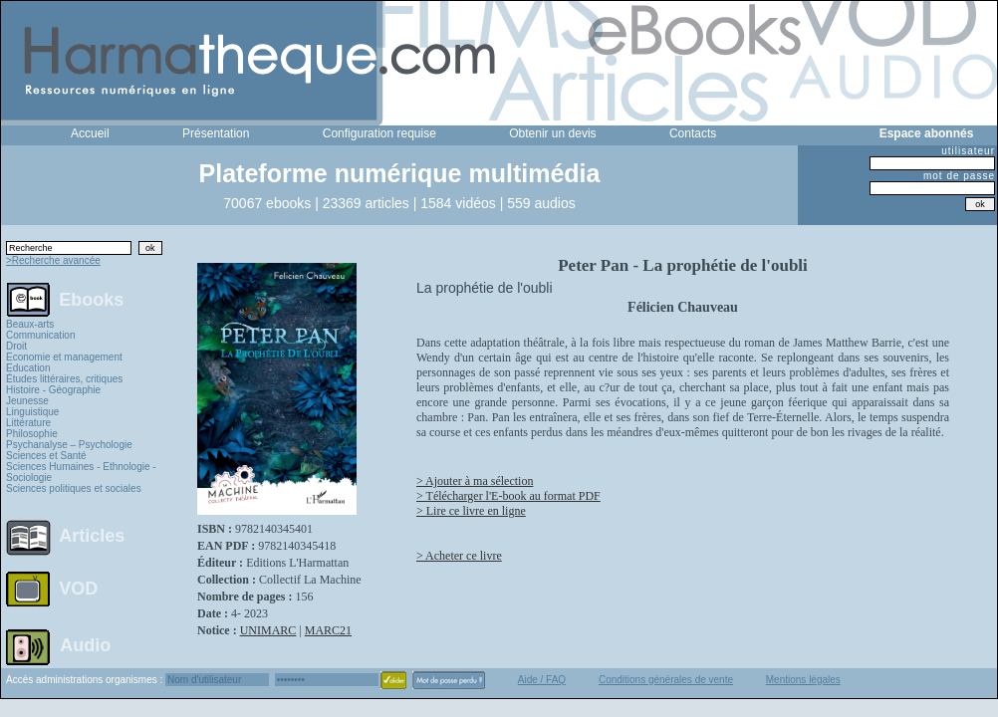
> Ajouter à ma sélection (474, 481)
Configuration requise (379, 133)
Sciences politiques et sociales (73, 488)
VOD (78, 588)
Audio (85, 644)
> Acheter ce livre (459, 556)
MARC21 (328, 630)
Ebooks (91, 299)
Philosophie (32, 433)
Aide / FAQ (542, 679)
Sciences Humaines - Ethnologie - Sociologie (81, 472)
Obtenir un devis (552, 133)
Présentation (215, 133)
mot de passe (959, 175)
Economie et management (64, 357)
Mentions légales (803, 679)
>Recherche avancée (53, 260)
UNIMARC (268, 630)
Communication (40, 335)
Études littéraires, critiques (64, 378)
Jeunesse (27, 400)
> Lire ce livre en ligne (471, 511)
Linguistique (32, 411)
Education (28, 367)
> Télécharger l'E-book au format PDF (508, 496)
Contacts (692, 133)
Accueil (90, 133)
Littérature (28, 422)
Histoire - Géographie (53, 389)
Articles (92, 536)
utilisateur (968, 150)
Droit (16, 346)
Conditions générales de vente (666, 679)
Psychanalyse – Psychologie (69, 444)
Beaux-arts (30, 324)
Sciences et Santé (46, 455)
